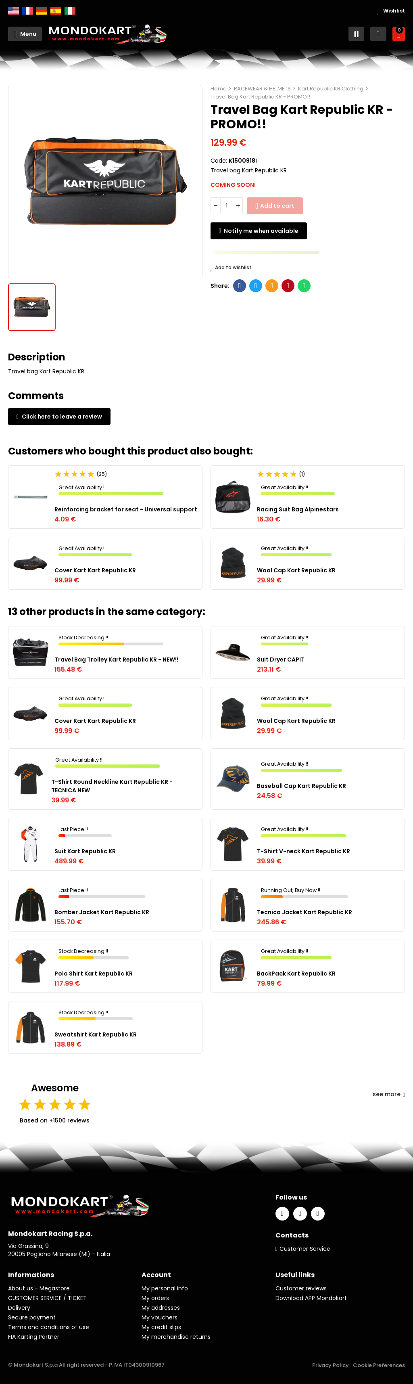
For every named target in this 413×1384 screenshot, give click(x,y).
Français (27, 11)
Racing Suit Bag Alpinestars (298, 509)
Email (272, 285)
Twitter (255, 285)
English (13, 11)
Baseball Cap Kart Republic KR (301, 786)
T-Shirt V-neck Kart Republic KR (303, 851)
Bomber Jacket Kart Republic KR (101, 912)
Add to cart (277, 206)
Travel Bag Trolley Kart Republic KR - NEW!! (116, 659)
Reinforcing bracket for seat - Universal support (125, 509)
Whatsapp (304, 285)
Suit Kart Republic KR (85, 851)
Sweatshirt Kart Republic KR (95, 1034)
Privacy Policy (330, 1365)
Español (55, 11)
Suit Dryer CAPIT (281, 659)
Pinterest (288, 285)
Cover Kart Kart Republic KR (95, 570)
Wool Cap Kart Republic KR (296, 570)
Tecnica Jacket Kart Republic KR (304, 912)
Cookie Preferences (379, 1365)
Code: (219, 161)
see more (389, 1094)
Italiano (70, 11)
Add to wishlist (231, 267)
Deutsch (41, 11)
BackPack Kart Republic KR (296, 973)
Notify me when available (261, 231)
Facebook (239, 285)
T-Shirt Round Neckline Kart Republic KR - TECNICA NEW (112, 786)
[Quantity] (227, 205)
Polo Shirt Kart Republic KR (93, 973)
